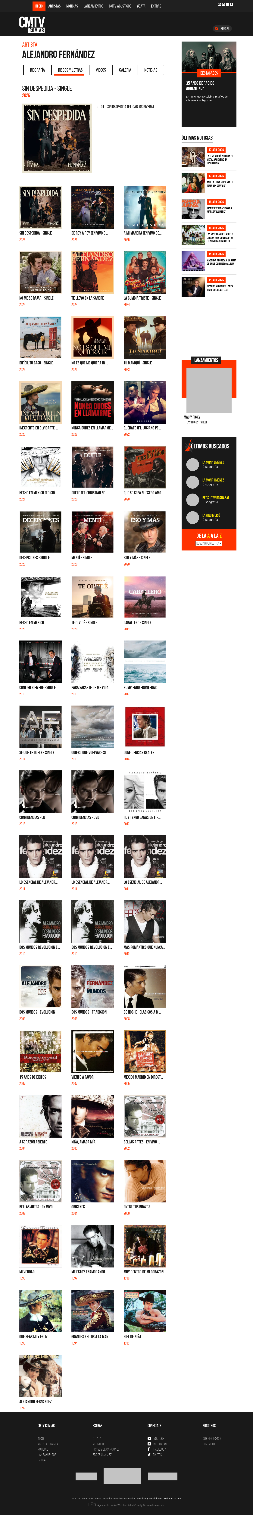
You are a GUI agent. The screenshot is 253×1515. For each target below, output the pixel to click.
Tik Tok (155, 1455)
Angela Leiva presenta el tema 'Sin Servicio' (220, 183)
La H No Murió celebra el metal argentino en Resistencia (220, 159)
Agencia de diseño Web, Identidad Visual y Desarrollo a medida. (126, 1505)
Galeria (125, 70)
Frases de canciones (106, 1449)
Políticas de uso (172, 1498)
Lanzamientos (93, 6)
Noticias (72, 6)
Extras (156, 6)
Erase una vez (102, 1455)
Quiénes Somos (212, 1438)
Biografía (37, 70)
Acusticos (99, 1444)
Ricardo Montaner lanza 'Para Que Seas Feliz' (220, 288)
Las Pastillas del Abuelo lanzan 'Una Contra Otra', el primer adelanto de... (220, 237)
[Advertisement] (210, 326)
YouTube (156, 1438)
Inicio (39, 6)
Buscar (222, 28)
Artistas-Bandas (49, 1444)
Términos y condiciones (149, 1498)
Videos (101, 70)
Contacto (209, 1444)
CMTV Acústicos (120, 6)
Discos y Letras (69, 71)
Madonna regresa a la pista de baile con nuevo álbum (221, 262)
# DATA (97, 1438)
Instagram (157, 1444)
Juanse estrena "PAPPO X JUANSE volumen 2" (219, 210)
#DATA (141, 6)
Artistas (54, 6)
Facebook (157, 1449)
